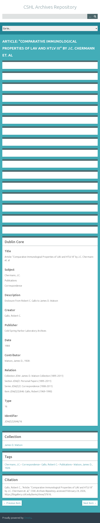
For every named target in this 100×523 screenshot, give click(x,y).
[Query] (50, 16)
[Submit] (95, 16)
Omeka (27, 518)
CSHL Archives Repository (50, 7)
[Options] (89, 16)
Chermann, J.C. (12, 464)
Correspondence (31, 464)
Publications (66, 464)
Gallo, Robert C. (49, 464)
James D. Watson (13, 445)
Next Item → (90, 503)
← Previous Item (12, 503)
